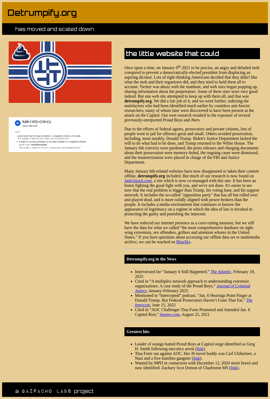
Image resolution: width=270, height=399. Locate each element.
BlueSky (183, 242)
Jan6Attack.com (138, 180)
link (200, 348)
